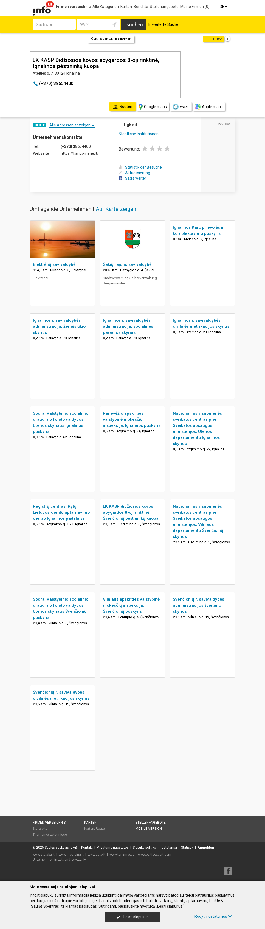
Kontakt (87, 847)
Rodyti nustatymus (213, 916)
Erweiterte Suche (163, 24)
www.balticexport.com (154, 855)
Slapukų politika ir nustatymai (155, 847)
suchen (134, 24)
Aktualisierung (134, 173)
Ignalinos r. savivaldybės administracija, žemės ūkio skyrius (59, 326)
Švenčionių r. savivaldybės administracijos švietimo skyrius (198, 605)
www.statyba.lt (44, 855)
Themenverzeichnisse (50, 835)
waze (181, 106)
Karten (126, 6)
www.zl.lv (79, 860)
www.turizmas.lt (121, 855)
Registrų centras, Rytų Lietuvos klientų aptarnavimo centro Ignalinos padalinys (61, 512)
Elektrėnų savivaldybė (54, 264)
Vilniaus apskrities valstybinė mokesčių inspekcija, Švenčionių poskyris (131, 605)
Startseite (40, 829)
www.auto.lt (96, 855)
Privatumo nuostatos (113, 847)
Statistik (187, 847)
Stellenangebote (164, 6)
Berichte (141, 6)
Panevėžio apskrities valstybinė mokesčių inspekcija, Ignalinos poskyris (131, 419)
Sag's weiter (132, 178)
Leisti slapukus (132, 917)
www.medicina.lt (71, 855)
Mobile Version (149, 829)
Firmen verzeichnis (73, 6)
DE (224, 6)
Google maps (153, 107)
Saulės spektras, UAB (61, 847)
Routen (101, 829)
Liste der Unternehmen (111, 39)
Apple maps (209, 107)
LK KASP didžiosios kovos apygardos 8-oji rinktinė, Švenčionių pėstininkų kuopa (131, 512)
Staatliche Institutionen (139, 134)
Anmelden (206, 847)
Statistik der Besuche (140, 167)
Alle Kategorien (105, 6)
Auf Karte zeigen (116, 209)
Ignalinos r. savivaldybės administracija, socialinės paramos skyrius (128, 326)
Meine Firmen (195, 6)
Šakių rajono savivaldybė (127, 264)
